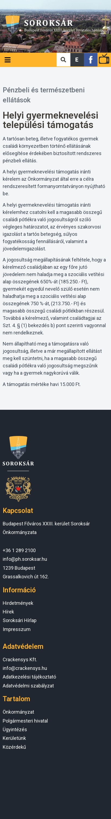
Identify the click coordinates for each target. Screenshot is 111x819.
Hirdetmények (18, 603)
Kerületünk (14, 738)
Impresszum (17, 629)
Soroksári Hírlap (20, 620)
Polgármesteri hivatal (25, 721)
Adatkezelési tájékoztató (29, 677)
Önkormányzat (18, 712)
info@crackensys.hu (25, 668)
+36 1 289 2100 (19, 550)
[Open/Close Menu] (7, 60)
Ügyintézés (15, 729)
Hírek (8, 612)
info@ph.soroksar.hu (25, 559)
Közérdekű (14, 747)
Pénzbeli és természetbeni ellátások (44, 95)
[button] (77, 59)
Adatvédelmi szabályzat (28, 686)
